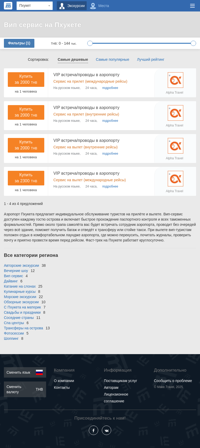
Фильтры (19, 43)
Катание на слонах (20, 286)
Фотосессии (14, 333)
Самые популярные (112, 59)
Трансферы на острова (23, 328)
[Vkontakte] (106, 430)
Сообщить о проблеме (173, 381)
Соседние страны (19, 318)
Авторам (111, 387)
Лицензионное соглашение (116, 397)
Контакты (62, 387)
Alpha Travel (174, 92)
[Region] (34, 5)
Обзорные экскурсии (21, 302)
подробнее (110, 88)
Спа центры (14, 323)
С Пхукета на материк (22, 307)
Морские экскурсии (20, 297)
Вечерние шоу (16, 271)
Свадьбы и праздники (22, 312)
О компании (64, 381)
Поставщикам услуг (120, 381)
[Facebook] (93, 430)
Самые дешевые (73, 59)
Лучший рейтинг (150, 59)
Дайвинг (11, 281)
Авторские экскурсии (21, 265)
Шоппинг (11, 338)
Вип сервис (13, 276)
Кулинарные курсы (20, 291)
